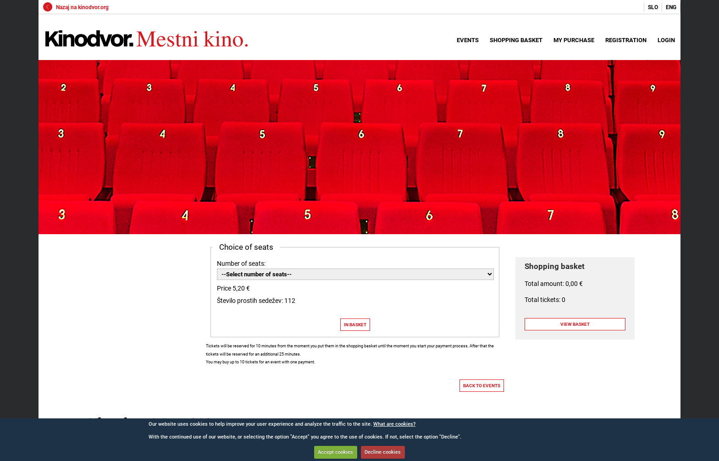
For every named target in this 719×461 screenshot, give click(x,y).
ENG (671, 7)
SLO (653, 7)
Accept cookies (335, 452)
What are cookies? (394, 424)
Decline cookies (383, 452)
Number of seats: (241, 263)
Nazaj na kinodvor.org (76, 7)
